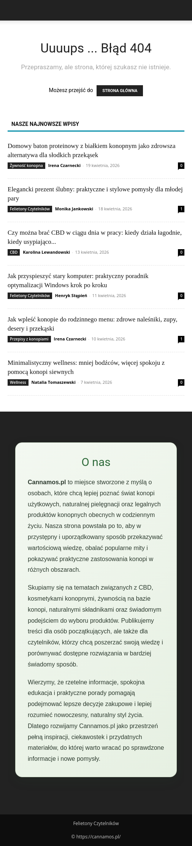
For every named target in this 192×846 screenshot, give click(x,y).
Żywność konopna (26, 165)
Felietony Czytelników (30, 209)
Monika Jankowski (74, 209)
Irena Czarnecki (64, 165)
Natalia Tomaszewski (54, 382)
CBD (13, 252)
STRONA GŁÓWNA (119, 90)
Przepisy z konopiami (29, 339)
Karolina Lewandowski (46, 252)
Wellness (18, 382)
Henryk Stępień (71, 295)
